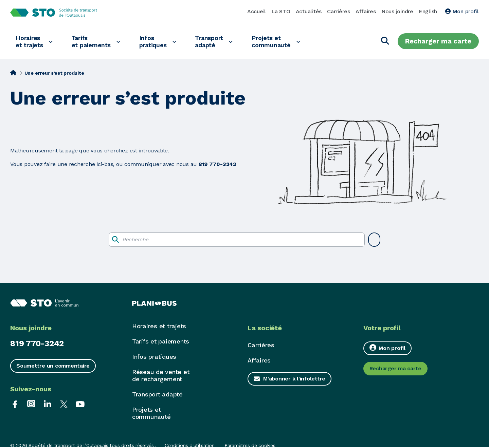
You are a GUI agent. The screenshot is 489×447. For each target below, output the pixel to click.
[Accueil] (13, 72)
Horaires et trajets (29, 41)
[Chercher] (385, 41)
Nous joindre (397, 11)
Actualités (309, 11)
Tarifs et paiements (91, 41)
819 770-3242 (37, 343)
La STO (280, 11)
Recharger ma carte (438, 41)
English (428, 11)
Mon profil (462, 11)
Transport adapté (209, 41)
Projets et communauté (271, 41)
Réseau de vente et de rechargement (160, 375)
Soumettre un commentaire (53, 365)
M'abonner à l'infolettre (294, 378)
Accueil (256, 11)
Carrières (338, 11)
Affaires (366, 11)
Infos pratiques (153, 41)
